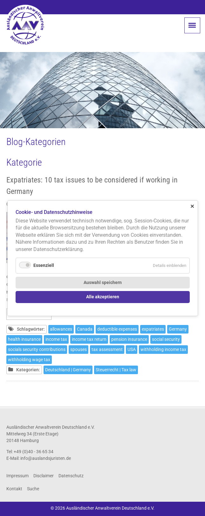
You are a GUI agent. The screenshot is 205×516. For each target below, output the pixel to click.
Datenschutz (71, 475)
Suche (33, 488)
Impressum (17, 475)
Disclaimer (43, 475)
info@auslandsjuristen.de (45, 458)
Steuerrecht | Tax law (116, 369)
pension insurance (129, 339)
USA (131, 349)
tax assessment (107, 349)
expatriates (153, 329)
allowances (61, 329)
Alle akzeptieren (102, 297)
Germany (178, 329)
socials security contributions (36, 349)
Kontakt (14, 488)
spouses (78, 349)
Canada (84, 329)
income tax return (89, 339)
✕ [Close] (192, 206)
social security (166, 339)
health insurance (24, 339)
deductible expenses (117, 329)
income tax (56, 339)
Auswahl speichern (103, 282)
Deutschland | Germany (68, 369)
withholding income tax (163, 349)
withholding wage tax (29, 359)
